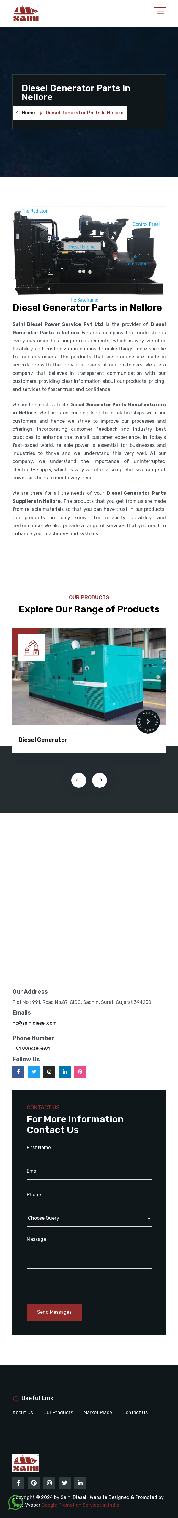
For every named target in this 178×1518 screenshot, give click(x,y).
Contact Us (135, 1412)
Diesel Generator (42, 739)
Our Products (58, 1412)
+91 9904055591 (31, 1048)
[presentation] (78, 780)
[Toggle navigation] (160, 13)
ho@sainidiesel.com (34, 1023)
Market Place (98, 1412)
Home (25, 113)
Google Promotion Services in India (80, 1505)
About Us (22, 1412)
